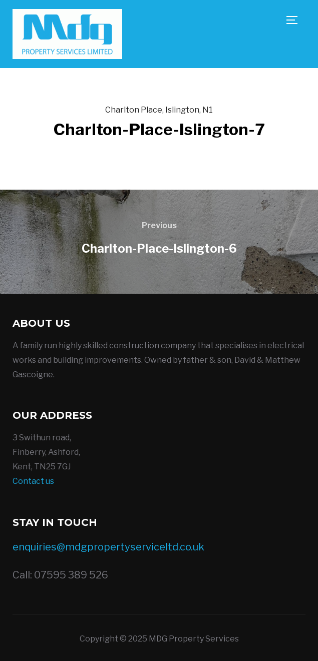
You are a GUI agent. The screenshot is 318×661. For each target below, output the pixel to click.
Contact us (33, 481)
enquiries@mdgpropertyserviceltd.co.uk (108, 547)
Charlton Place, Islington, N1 (159, 110)
